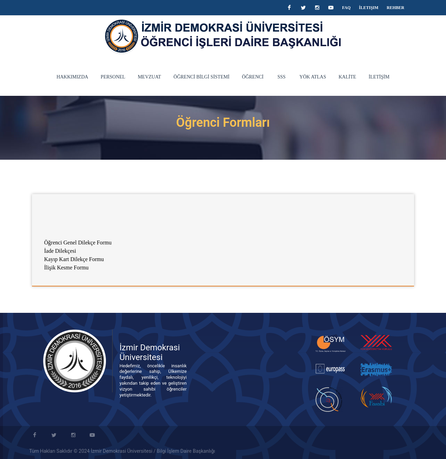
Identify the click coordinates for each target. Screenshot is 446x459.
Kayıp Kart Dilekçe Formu (74, 259)
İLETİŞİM (379, 77)
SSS (282, 77)
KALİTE (347, 77)
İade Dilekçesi (60, 251)
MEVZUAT (149, 77)
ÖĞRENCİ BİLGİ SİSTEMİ (202, 77)
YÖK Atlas (312, 77)
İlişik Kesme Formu (66, 267)
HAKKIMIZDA (72, 77)
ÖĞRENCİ (253, 77)
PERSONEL (113, 77)
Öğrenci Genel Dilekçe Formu (78, 242)
